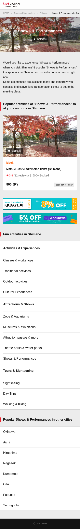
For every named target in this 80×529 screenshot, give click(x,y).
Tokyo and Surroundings (24, 13)
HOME (6, 13)
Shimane (43, 13)
